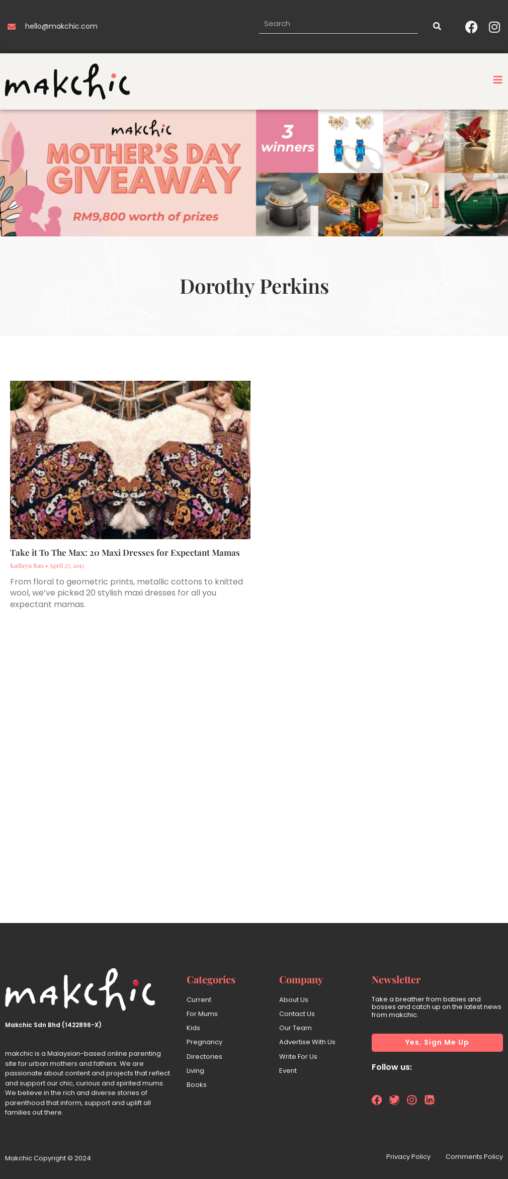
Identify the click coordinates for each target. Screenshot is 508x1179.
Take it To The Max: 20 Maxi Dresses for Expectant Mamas (125, 552)
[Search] (436, 27)
